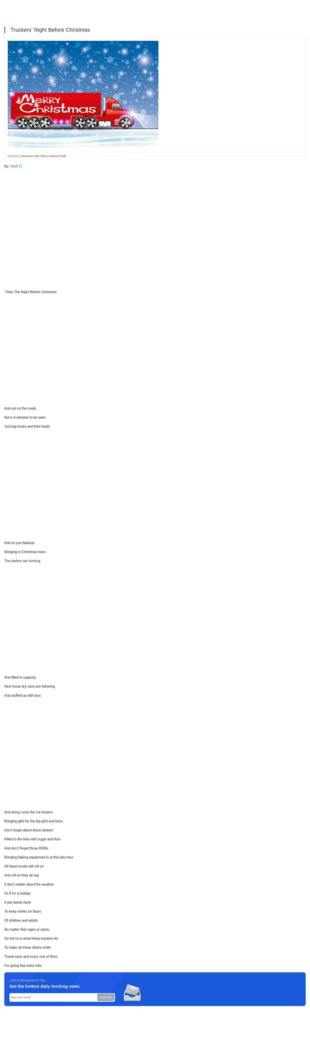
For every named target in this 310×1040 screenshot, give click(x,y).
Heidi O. (16, 166)
